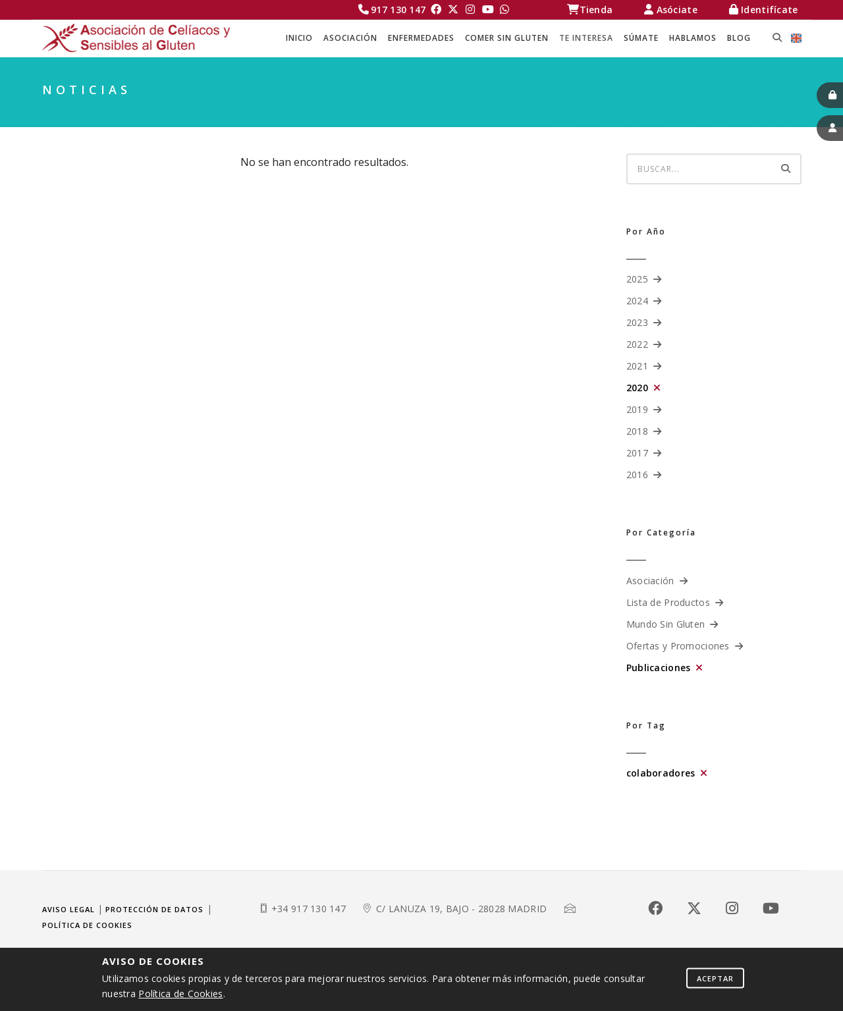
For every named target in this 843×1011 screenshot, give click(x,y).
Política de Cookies (180, 993)
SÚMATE (641, 37)
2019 (637, 409)
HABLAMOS (693, 37)
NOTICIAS (777, 112)
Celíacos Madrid (598, 112)
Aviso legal (68, 909)
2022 (637, 344)
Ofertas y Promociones (678, 646)
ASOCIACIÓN (350, 37)
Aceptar (715, 978)
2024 (637, 300)
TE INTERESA (586, 37)
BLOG (739, 37)
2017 (637, 453)
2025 (637, 279)
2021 (637, 366)
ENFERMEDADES (421, 37)
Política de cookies (87, 925)
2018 (637, 431)
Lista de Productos (668, 602)
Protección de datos (154, 909)
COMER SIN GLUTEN (507, 37)
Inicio (299, 37)
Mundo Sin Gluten (665, 624)
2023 (637, 322)
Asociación (650, 580)
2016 (637, 474)
